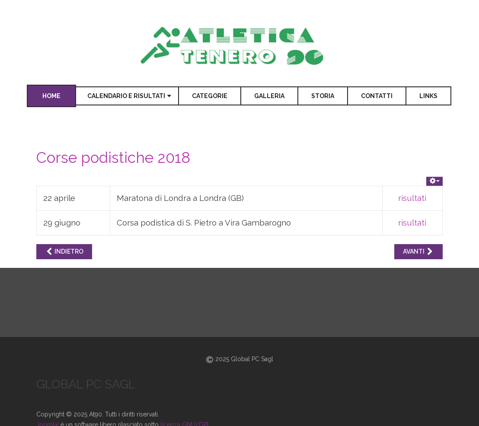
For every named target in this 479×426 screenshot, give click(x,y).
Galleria (269, 95)
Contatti (377, 95)
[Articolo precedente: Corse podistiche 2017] (64, 251)
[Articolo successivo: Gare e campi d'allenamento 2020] (418, 251)
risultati (412, 198)
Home (51, 95)
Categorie (209, 95)
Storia (322, 95)
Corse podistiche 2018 (113, 157)
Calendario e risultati (126, 95)
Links (428, 95)
